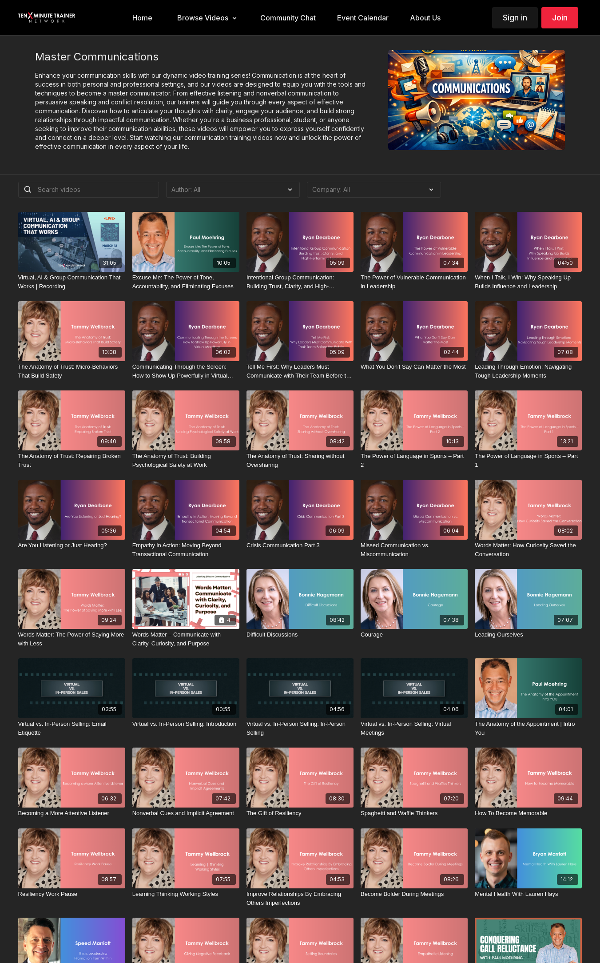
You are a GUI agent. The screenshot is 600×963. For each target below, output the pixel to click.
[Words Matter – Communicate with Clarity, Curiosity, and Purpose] (185, 639)
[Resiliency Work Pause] (71, 894)
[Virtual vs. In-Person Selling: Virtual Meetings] (414, 728)
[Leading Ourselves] (528, 634)
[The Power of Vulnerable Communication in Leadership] (414, 281)
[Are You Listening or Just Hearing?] (71, 545)
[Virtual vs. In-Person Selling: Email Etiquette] (71, 728)
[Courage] (414, 634)
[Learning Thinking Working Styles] (185, 894)
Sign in (515, 17)
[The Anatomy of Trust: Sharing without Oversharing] (300, 460)
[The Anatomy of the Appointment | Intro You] (528, 728)
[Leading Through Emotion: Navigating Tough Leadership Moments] (528, 371)
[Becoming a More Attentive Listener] (71, 813)
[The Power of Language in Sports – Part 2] (414, 460)
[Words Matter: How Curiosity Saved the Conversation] (528, 549)
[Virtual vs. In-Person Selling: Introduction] (185, 724)
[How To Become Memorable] (528, 813)
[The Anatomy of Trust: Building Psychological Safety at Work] (185, 460)
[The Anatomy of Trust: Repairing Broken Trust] (71, 460)
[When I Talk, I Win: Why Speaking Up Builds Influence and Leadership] (528, 281)
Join (560, 17)
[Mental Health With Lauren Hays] (528, 894)
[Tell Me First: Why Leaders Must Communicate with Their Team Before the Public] (300, 371)
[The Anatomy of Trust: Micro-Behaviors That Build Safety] (71, 371)
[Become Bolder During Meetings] (414, 894)
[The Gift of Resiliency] (300, 813)
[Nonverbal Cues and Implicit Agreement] (185, 813)
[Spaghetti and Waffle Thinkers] (414, 813)
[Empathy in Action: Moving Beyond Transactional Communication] (185, 549)
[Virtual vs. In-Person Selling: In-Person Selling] (300, 728)
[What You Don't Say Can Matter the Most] (414, 366)
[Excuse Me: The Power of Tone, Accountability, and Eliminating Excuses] (185, 281)
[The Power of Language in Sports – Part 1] (528, 460)
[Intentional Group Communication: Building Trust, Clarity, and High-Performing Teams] (300, 281)
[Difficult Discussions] (300, 634)
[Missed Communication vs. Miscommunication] (414, 549)
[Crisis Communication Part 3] (300, 545)
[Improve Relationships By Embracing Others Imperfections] (300, 898)
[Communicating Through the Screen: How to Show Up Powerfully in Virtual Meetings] (185, 371)
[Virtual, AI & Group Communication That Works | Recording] (71, 281)
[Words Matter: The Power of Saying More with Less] (71, 639)
